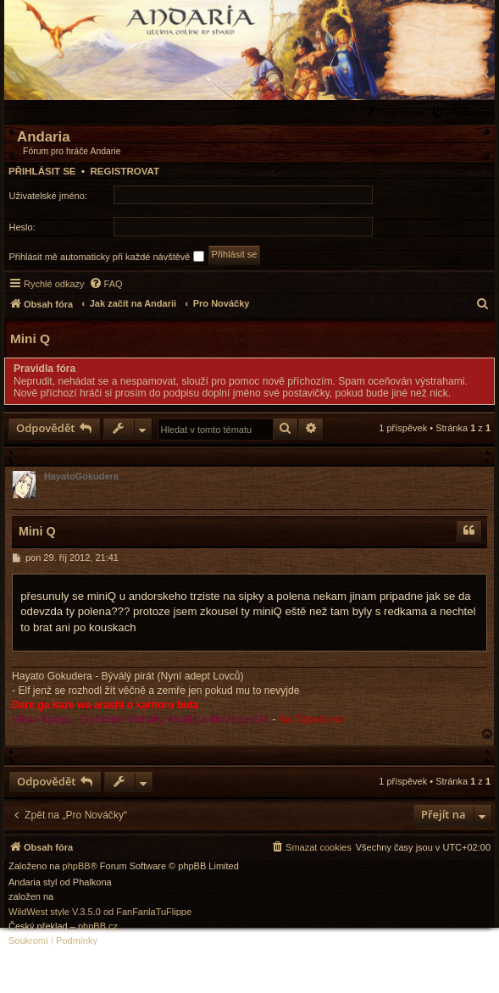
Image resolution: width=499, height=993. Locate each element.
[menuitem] (463, 112)
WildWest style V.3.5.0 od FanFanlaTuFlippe (99, 912)
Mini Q (30, 338)
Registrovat (124, 171)
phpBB (77, 866)
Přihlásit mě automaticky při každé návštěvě (106, 256)
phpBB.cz (98, 926)
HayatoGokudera (81, 476)
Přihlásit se (42, 171)
